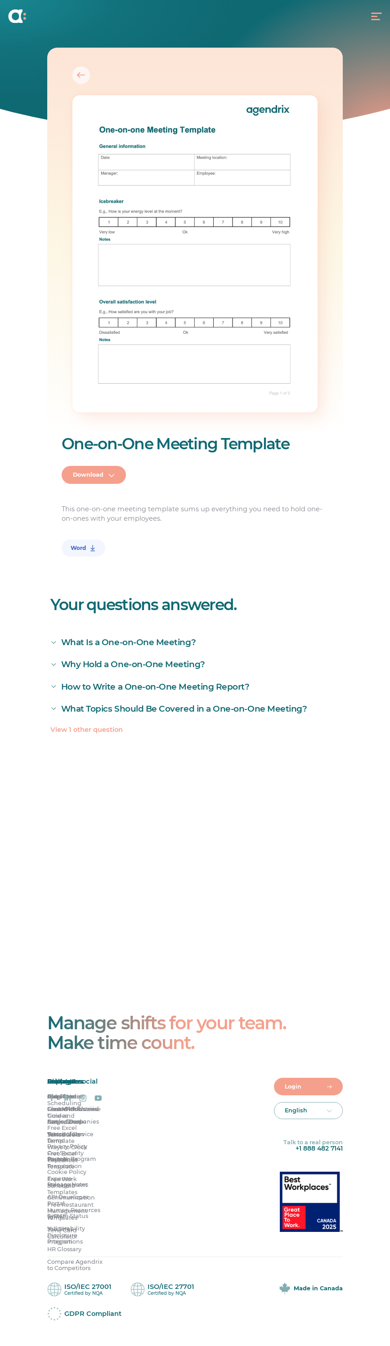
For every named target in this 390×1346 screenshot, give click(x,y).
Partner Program (71, 1159)
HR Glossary (64, 1250)
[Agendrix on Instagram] (82, 1098)
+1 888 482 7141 (319, 1148)
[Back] (81, 75)
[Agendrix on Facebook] (51, 1098)
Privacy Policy (67, 1147)
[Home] (56, 16)
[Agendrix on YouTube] (98, 1098)
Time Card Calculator (62, 1233)
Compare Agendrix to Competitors (75, 1265)
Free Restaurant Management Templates (70, 1211)
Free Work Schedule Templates (62, 1185)
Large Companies (73, 1122)
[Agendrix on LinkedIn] (67, 1098)
